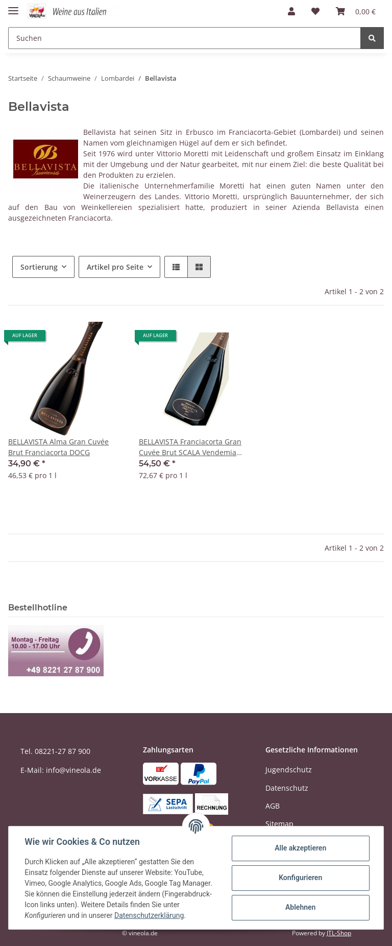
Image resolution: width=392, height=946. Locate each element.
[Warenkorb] (356, 11)
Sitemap (279, 824)
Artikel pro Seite (115, 267)
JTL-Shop (339, 933)
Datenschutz (286, 788)
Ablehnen (300, 907)
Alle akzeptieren (300, 848)
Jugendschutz (288, 769)
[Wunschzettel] (315, 11)
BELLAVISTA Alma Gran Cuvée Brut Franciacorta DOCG (58, 447)
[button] (291, 11)
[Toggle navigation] (13, 6)
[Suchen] (184, 38)
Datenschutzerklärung (149, 915)
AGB (272, 806)
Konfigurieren (300, 877)
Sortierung (39, 267)
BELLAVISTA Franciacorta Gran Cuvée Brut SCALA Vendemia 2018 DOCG (190, 447)
